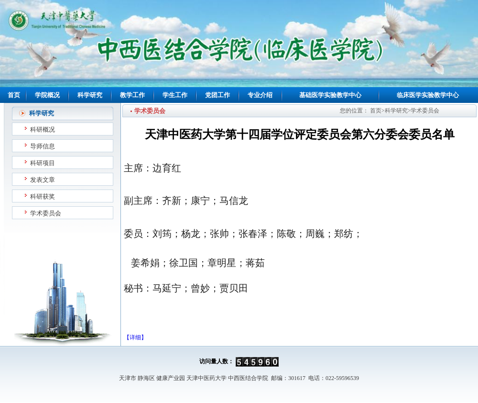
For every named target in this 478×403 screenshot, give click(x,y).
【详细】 (135, 337)
